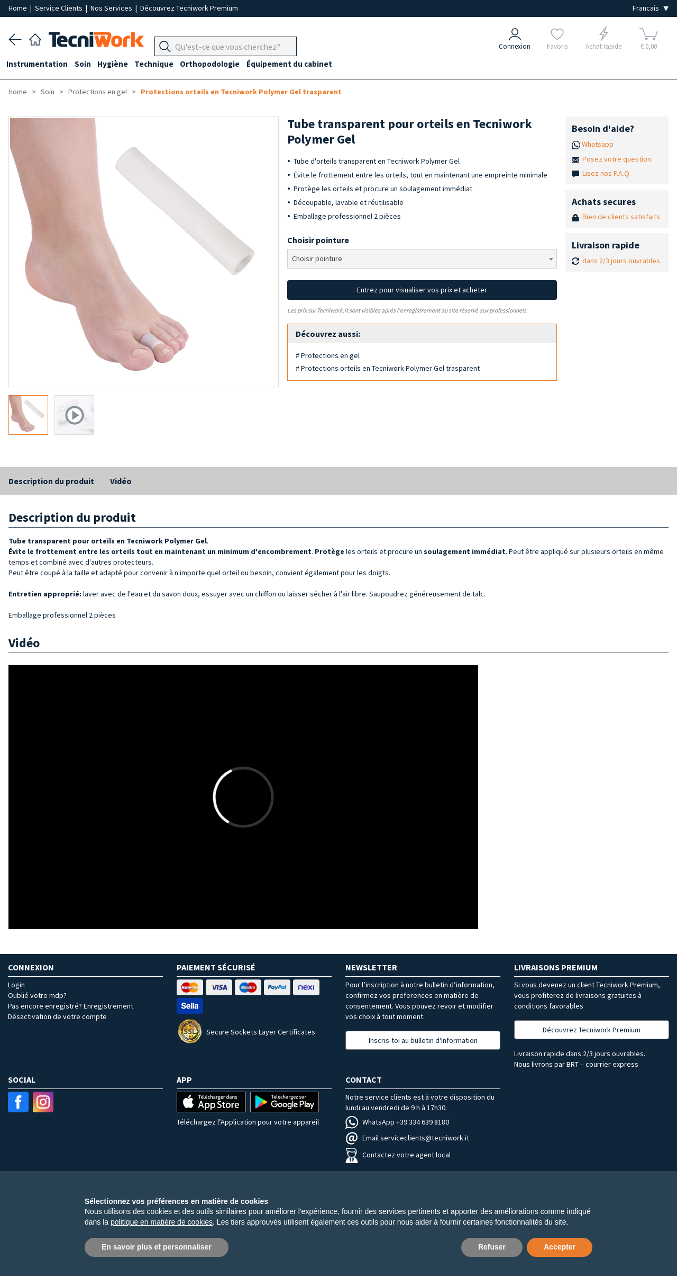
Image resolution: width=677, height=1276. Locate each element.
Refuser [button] (492, 1247)
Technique (161, 64)
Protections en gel (97, 91)
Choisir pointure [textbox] (317, 258)
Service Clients (59, 8)
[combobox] (422, 259)
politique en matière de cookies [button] (162, 1222)
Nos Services (112, 8)
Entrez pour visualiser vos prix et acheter (422, 290)
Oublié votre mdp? (37, 995)
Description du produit (51, 481)
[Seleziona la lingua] (651, 8)
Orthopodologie (220, 64)
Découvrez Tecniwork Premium (189, 8)
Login (16, 984)
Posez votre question (616, 159)
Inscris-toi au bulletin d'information (423, 1040)
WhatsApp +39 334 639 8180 (397, 1122)
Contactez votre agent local (398, 1154)
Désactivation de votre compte (57, 1016)
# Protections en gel (328, 355)
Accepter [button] (559, 1247)
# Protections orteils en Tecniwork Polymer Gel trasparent (388, 368)
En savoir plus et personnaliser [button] (157, 1247)
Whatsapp (598, 144)
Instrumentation (39, 64)
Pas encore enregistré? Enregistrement (70, 1006)
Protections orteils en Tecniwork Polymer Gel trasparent (241, 91)
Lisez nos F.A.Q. (606, 173)
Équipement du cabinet (301, 64)
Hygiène (118, 64)
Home (18, 8)
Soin (86, 64)
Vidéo (121, 481)
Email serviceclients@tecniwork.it (407, 1138)
